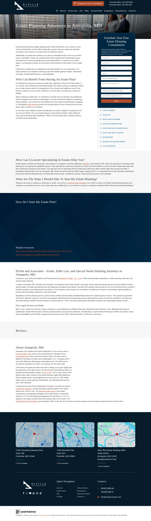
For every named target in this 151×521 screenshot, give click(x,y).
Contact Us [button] (132, 11)
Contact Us (80, 496)
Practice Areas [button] (72, 11)
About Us (59, 488)
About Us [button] (63, 11)
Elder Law (106, 115)
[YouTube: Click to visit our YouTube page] (30, 493)
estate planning (32, 104)
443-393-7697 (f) (107, 492)
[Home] (57, 11)
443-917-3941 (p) (107, 488)
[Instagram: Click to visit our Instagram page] (37, 493)
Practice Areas (61, 491)
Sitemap (41, 515)
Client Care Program (83, 494)
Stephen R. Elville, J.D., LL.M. (70, 278)
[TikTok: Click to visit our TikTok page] (41, 493)
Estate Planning (109, 110)
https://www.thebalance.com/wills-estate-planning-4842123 (37, 255)
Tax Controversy (109, 146)
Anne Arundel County (24, 354)
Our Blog (59, 496)
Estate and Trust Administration (115, 128)
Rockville (86, 164)
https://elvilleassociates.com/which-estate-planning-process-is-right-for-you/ (44, 251)
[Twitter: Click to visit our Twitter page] (26, 493)
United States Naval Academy (27, 401)
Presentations (108, 11)
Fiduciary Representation (112, 124)
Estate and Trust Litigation (113, 133)
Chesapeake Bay (22, 356)
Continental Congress (24, 389)
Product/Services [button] (121, 11)
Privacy (47, 515)
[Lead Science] (26, 511)
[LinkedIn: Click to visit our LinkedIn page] (34, 493)
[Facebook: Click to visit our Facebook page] (23, 493)
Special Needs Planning (111, 119)
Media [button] (87, 11)
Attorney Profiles (96, 11)
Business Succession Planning (114, 142)
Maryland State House (47, 391)
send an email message (77, 183)
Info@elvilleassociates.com (111, 497)
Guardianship (108, 137)
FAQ (81, 11)
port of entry (47, 372)
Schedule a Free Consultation (88, 3)
